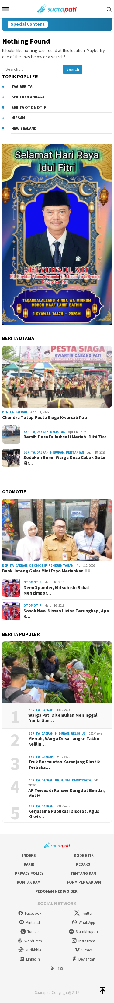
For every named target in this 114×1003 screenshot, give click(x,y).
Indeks (29, 855)
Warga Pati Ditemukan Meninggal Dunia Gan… (62, 718)
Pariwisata (81, 780)
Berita (8, 412)
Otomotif (38, 565)
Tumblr (29, 931)
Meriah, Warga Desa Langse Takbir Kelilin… (64, 741)
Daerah (21, 412)
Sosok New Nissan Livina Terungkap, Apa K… (66, 613)
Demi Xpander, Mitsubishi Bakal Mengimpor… (56, 590)
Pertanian (75, 452)
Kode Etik (84, 855)
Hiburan (57, 452)
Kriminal (63, 780)
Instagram (83, 941)
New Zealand (24, 128)
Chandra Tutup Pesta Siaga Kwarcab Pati (44, 417)
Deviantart (83, 959)
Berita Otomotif (28, 107)
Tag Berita (21, 86)
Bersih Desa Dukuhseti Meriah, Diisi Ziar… (66, 437)
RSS (56, 968)
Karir (29, 864)
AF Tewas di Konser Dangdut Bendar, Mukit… (66, 793)
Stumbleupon (83, 931)
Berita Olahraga (27, 96)
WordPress (29, 941)
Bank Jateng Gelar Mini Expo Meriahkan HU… (48, 571)
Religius (57, 432)
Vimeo (83, 950)
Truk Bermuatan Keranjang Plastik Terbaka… (64, 764)
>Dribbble (29, 950)
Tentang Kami (84, 873)
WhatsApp (83, 922)
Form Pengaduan (84, 882)
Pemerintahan (61, 565)
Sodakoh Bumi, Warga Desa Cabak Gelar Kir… (64, 460)
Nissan (18, 117)
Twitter (83, 913)
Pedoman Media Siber (57, 891)
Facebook (29, 913)
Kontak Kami (29, 882)
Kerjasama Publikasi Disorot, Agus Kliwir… (63, 814)
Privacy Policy (29, 873)
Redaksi (84, 864)
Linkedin (29, 959)
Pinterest (29, 922)
